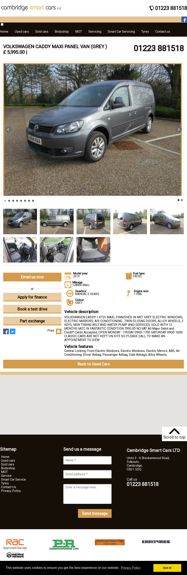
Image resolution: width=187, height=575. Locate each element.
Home (5, 457)
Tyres (5, 483)
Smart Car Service (13, 479)
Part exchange (32, 321)
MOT (4, 472)
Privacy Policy (11, 491)
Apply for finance (32, 297)
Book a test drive (32, 309)
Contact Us (8, 487)
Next (178, 129)
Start (179, 200)
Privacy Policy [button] (131, 567)
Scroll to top (174, 434)
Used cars (8, 460)
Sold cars (7, 464)
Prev (8, 129)
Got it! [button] (167, 567)
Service (6, 476)
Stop (182, 200)
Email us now (32, 277)
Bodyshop (8, 468)
